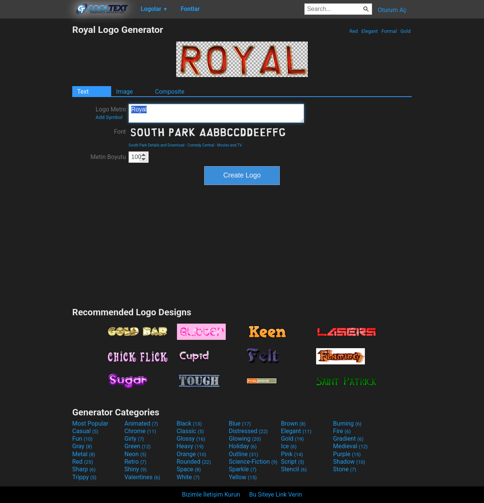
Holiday (243, 446)
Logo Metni (111, 113)
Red (353, 31)
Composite (170, 91)
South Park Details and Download (157, 145)
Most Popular (90, 423)
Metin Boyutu (108, 156)
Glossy (191, 438)
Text (82, 91)
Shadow (349, 461)
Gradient (348, 438)
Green (137, 446)
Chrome (140, 431)
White (188, 477)
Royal (216, 113)
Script (292, 461)
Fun (82, 438)
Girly (134, 438)
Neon (135, 454)
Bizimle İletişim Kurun (211, 494)
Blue (240, 423)
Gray (82, 446)
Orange (191, 454)
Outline (243, 454)
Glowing (245, 438)
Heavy (190, 446)
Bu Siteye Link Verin (275, 494)
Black (189, 423)
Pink (292, 454)
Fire (342, 431)
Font (120, 131)
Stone (344, 469)
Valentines (142, 477)
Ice (288, 446)
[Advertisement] (36, 137)
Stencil (294, 469)
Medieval (350, 446)
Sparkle (242, 469)
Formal (389, 31)
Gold (405, 31)
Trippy (84, 477)
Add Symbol (109, 117)
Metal (83, 454)
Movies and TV (229, 145)
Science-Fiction (253, 461)
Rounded (194, 461)
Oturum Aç (392, 10)
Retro (135, 461)
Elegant (369, 31)
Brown (293, 423)
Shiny (135, 469)
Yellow (243, 477)
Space (189, 469)
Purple (347, 454)
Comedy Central (200, 145)
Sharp (84, 469)
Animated (141, 423)
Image (124, 91)
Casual (85, 431)
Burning (347, 423)
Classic (190, 431)
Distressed (248, 431)
